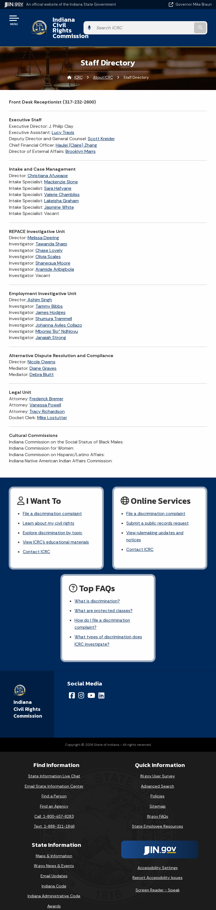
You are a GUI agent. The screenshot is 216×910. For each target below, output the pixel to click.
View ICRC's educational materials (57, 529)
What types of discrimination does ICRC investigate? (110, 630)
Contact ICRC (37, 539)
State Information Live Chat (54, 765)
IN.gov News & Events (54, 855)
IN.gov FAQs (157, 805)
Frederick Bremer (46, 383)
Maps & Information (54, 845)
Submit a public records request (159, 509)
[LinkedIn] (101, 685)
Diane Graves (43, 353)
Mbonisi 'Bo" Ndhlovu (56, 316)
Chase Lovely (49, 235)
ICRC (78, 62)
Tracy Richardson (47, 396)
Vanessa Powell (45, 390)
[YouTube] (91, 685)
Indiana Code (54, 875)
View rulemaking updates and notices (156, 522)
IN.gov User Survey (157, 765)
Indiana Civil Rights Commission (93, 20)
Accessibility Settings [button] (158, 857)
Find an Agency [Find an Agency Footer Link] (54, 795)
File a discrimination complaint (53, 499)
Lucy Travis (63, 117)
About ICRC (103, 62)
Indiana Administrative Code (54, 885)
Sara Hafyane (57, 173)
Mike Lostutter (52, 402)
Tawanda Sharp (51, 229)
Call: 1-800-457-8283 (54, 805)
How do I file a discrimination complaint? (103, 612)
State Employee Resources (157, 816)
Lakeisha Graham (61, 186)
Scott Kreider (101, 124)
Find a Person (54, 785)
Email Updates (54, 865)
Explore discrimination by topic (54, 519)
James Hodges (50, 297)
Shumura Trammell (53, 304)
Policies (157, 785)
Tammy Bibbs (49, 291)
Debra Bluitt (42, 359)
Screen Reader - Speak (158, 879)
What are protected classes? (105, 599)
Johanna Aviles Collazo (58, 310)
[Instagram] (81, 685)
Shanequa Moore (52, 248)
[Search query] (181, 20)
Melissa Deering (43, 222)
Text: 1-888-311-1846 (54, 816)
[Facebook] (72, 685)
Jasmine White (59, 192)
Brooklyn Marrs (81, 136)
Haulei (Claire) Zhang (76, 130)
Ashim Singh (39, 284)
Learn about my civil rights (49, 509)
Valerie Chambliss (62, 179)
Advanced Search (157, 775)
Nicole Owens (41, 347)
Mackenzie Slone (61, 167)
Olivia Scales (48, 241)
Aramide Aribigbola (54, 254)
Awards (54, 895)
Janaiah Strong (50, 323)
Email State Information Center (54, 775)
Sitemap (158, 795)
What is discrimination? (98, 589)
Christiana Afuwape (48, 160)
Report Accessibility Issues (157, 867)
